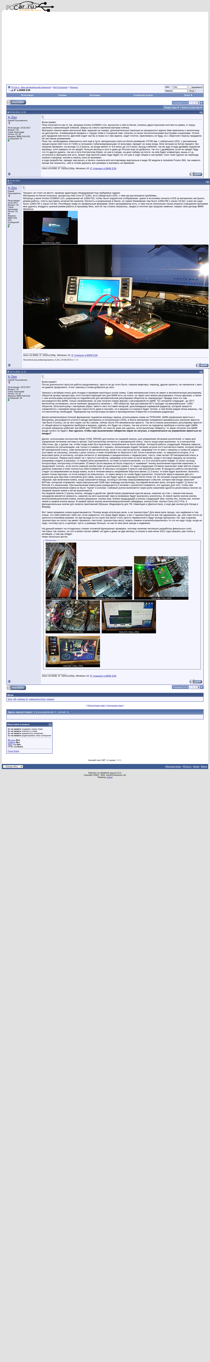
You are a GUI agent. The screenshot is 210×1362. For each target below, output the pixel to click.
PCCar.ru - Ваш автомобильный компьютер (31, 87)
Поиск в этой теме (191, 108)
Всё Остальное (60, 87)
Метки (10, 695)
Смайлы (11, 742)
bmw (10, 699)
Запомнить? (196, 87)
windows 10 (22, 699)
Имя (167, 87)
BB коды (12, 740)
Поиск (188, 95)
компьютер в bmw (37, 699)
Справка (62, 95)
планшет (50, 699)
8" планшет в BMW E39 (103, 168)
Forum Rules (13, 751)
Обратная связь (173, 766)
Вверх (204, 766)
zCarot (109, 777)
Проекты (74, 87)
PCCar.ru (187, 766)
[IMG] (10, 744)
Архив (196, 766)
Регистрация (27, 95)
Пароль (168, 91)
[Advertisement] (36, 48)
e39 (14, 699)
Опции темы (171, 108)
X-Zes (12, 117)
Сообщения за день (143, 95)
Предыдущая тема (96, 705)
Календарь (95, 95)
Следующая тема (114, 705)
